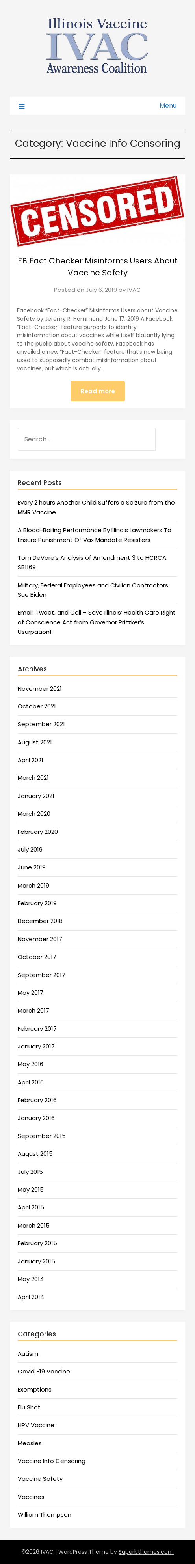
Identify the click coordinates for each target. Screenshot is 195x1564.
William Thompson (44, 1514)
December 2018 (40, 921)
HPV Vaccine (36, 1425)
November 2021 (40, 688)
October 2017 (37, 957)
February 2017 (37, 1028)
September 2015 (42, 1136)
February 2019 (37, 903)
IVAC (134, 290)
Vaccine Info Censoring (51, 1461)
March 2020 (34, 813)
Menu (168, 105)
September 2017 (41, 975)
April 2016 (31, 1082)
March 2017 (33, 1010)
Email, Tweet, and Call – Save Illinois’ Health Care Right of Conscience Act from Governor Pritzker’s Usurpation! (97, 622)
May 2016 (30, 1064)
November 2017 (40, 939)
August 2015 (35, 1153)
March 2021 (33, 778)
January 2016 (36, 1118)
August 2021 (35, 742)
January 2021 (36, 796)
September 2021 (41, 724)
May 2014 (31, 1279)
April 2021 (30, 760)
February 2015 (37, 1243)
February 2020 (38, 832)
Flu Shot (29, 1407)
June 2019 (32, 867)
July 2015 (30, 1172)
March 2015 (34, 1225)
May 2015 (31, 1189)
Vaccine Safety (40, 1478)
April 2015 (31, 1207)
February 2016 (37, 1100)
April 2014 (31, 1297)
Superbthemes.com (146, 1552)
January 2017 (36, 1046)
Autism (28, 1353)
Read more (97, 391)
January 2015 (36, 1261)
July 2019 (30, 849)
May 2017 (30, 992)
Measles (30, 1443)
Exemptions (35, 1389)
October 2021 (37, 706)
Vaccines (31, 1497)
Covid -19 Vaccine (44, 1371)
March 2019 (33, 885)
